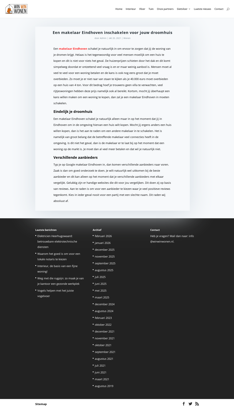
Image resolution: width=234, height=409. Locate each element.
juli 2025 (100, 277)
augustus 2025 (104, 270)
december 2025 (105, 249)
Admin (103, 38)
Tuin (151, 9)
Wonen (127, 38)
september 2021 (105, 352)
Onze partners (165, 9)
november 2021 (105, 338)
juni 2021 (100, 372)
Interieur (131, 9)
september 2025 (105, 263)
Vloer (142, 9)
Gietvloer (182, 9)
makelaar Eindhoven (73, 48)
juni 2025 (100, 284)
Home (118, 9)
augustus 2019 (104, 386)
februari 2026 (103, 236)
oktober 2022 (103, 324)
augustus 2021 (104, 359)
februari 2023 (103, 318)
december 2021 (105, 331)
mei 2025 (100, 290)
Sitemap (41, 404)
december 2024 (105, 304)
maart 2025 (102, 297)
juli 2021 (100, 365)
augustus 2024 (104, 311)
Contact (218, 9)
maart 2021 (102, 379)
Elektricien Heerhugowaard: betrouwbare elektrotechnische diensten (57, 241)
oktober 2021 (103, 345)
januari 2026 (103, 243)
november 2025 (105, 256)
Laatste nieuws (202, 9)
